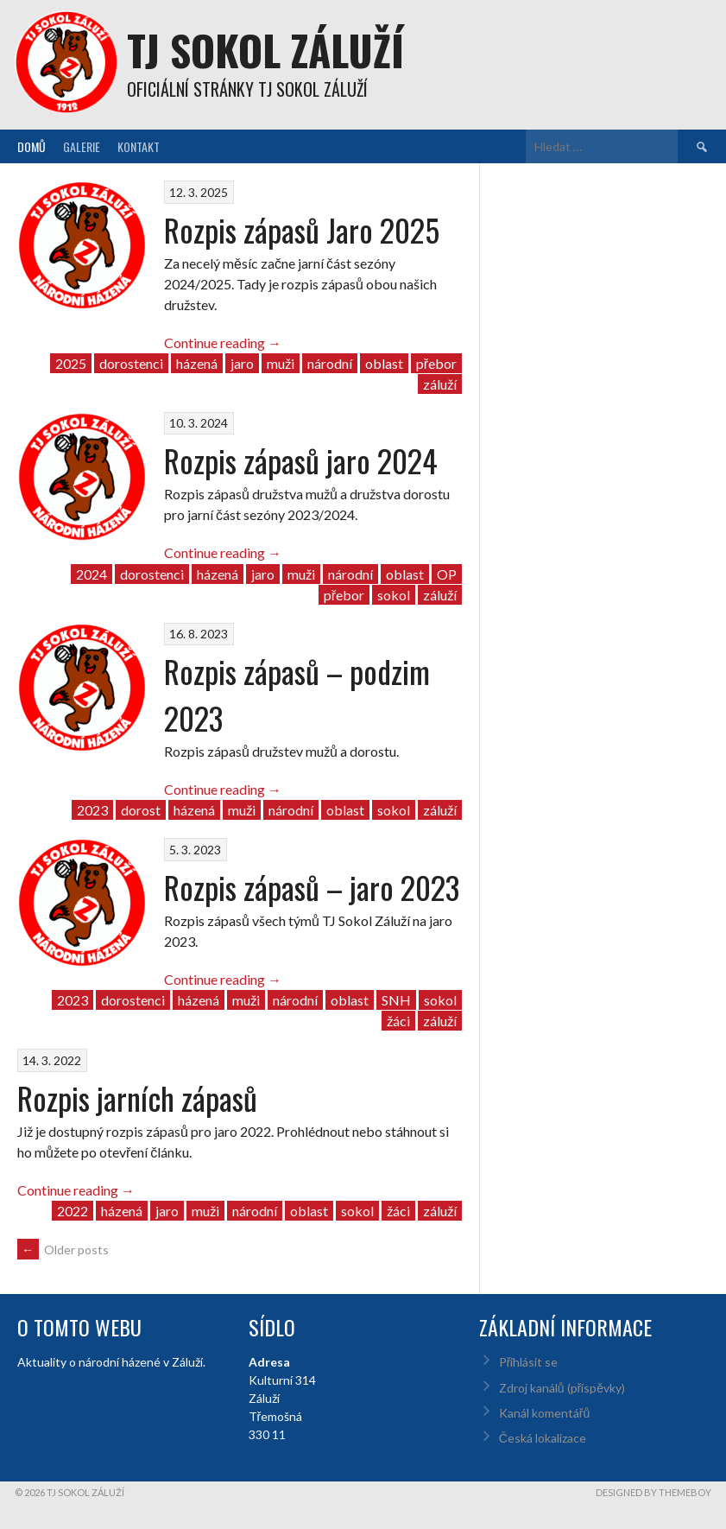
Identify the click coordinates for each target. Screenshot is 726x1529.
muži (280, 363)
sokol (393, 595)
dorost (141, 810)
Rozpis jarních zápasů (137, 1097)
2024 (91, 574)
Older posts (63, 1249)
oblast (384, 363)
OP (447, 574)
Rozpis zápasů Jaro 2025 (301, 229)
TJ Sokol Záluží (265, 49)
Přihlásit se (529, 1362)
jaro (242, 363)
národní (329, 363)
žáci (398, 1020)
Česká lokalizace (542, 1438)
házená (197, 363)
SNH (396, 1000)
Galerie (81, 146)
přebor (436, 363)
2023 (92, 810)
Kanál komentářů (544, 1412)
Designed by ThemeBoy (653, 1492)
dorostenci (131, 363)
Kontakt (138, 146)
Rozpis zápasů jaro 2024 (301, 460)
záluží (440, 384)
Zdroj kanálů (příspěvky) (562, 1387)
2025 (70, 363)
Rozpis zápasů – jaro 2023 (311, 887)
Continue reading (222, 342)
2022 (72, 1210)
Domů (31, 146)
